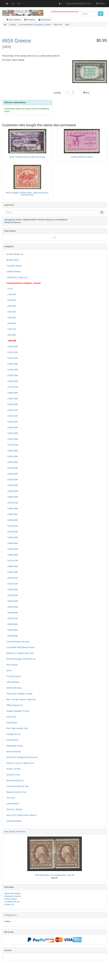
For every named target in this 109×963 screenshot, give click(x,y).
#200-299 (11, 300)
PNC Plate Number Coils (17, 728)
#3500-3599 (12, 491)
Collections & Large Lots (16, 277)
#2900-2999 (12, 456)
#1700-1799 (12, 387)
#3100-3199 (12, 468)
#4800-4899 (12, 566)
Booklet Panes (12, 260)
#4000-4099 (12, 520)
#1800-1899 (12, 393)
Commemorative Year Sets (18, 641)
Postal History (12, 740)
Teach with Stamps (12, 893)
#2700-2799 (12, 445)
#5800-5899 (12, 624)
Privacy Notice (10, 899)
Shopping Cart (10, 915)
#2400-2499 (12, 427)
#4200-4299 (12, 532)
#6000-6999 (12, 636)
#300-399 (11, 306)
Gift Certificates (13, 682)
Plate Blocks (11, 722)
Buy (86, 92)
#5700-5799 (12, 618)
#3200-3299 (12, 474)
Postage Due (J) (13, 734)
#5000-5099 (12, 578)
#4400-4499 (12, 543)
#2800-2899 (12, 451)
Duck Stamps (12, 665)
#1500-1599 (12, 375)
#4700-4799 (12, 560)
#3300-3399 (12, 479)
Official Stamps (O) (14, 705)
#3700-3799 (12, 503)
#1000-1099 (12, 346)
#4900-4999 (12, 572)
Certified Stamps (13, 271)
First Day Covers (13, 676)
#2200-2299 (12, 416)
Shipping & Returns (12, 896)
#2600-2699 (12, 439)
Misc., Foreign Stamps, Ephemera (21, 699)
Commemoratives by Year (17, 786)
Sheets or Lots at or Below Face (20, 763)
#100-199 (11, 294)
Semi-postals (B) (13, 751)
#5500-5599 (12, 607)
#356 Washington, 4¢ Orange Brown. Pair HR (54, 875)
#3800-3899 (12, 508)
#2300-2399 (12, 422)
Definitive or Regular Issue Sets (20, 653)
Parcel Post (11, 717)
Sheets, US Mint (13, 769)
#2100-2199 (12, 410)
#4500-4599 (12, 549)
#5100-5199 (12, 584)
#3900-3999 (12, 514)
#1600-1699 (12, 381)
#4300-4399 (12, 537)
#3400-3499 (12, 485)
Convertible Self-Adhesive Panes (20, 647)
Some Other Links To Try (79, 3)
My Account (45, 20)
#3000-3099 (12, 462)
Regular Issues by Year (16, 792)
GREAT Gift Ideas (14, 688)
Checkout (29, 20)
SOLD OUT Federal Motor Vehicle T (21, 815)
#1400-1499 (12, 370)
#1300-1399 (12, 364)
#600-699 (11, 323)
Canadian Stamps (14, 266)
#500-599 (11, 317)
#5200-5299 (12, 589)
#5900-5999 (12, 630)
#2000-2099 (12, 404)
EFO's (9, 670)
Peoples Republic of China (17, 711)
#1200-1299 (12, 358)
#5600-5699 (12, 613)
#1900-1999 (12, 398)
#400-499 (11, 312)
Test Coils (10, 798)
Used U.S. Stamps (14, 809)
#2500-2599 (12, 433)
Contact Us (9, 904)
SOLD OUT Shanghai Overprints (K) (22, 757)
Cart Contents (14, 20)
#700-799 (11, 329)
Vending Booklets (13, 821)
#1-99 (9, 289)
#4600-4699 (12, 555)
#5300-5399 (12, 595)
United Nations (12, 803)
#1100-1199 (12, 352)
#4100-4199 (12, 526)
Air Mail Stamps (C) (14, 254)
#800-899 (11, 335)
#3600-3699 (12, 497)
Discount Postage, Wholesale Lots (21, 659)
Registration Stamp (14, 746)
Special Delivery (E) (14, 780)
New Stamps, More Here (14, 831)
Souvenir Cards (13, 775)
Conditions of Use (12, 902)
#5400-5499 (12, 601)
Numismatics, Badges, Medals (19, 694)
